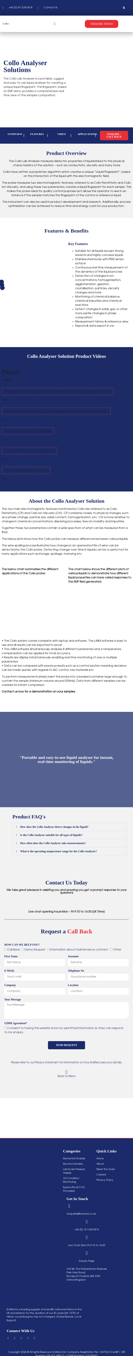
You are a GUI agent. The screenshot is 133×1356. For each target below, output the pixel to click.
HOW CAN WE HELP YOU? (21, 944)
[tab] (66, 392)
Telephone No (76, 970)
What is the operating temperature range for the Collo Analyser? (58, 851)
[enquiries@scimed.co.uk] (69, 1206)
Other (117, 949)
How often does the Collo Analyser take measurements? (53, 843)
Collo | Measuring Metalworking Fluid (26, 470)
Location (73, 985)
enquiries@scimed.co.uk (81, 1213)
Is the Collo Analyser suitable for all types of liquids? (51, 835)
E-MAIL (9, 970)
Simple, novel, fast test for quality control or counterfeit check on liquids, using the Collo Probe (58, 391)
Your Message (12, 999)
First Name (11, 956)
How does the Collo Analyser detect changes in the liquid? (54, 826)
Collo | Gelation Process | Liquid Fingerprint (29, 450)
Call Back (13, 949)
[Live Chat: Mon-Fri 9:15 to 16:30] (87, 1236)
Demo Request (35, 949)
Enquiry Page (87, 1259)
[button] (124, 8)
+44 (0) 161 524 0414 (86, 1229)
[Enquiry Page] (87, 1251)
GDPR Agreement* (15, 1023)
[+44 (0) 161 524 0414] (87, 1221)
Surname (73, 956)
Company (10, 985)
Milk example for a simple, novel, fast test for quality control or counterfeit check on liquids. (56, 411)
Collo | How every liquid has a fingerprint (28, 430)
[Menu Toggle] (54, 24)
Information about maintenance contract (79, 949)
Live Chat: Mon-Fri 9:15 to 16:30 (86, 1244)
